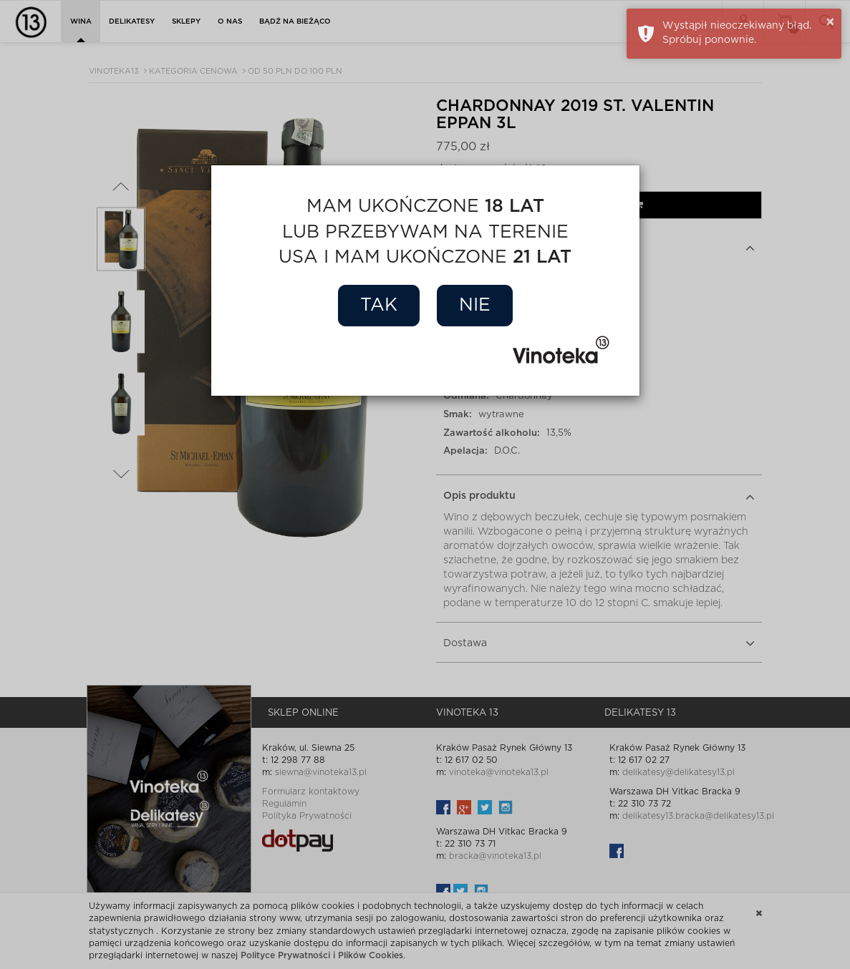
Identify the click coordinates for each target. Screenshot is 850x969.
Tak (378, 305)
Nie (475, 305)
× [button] (830, 22)
